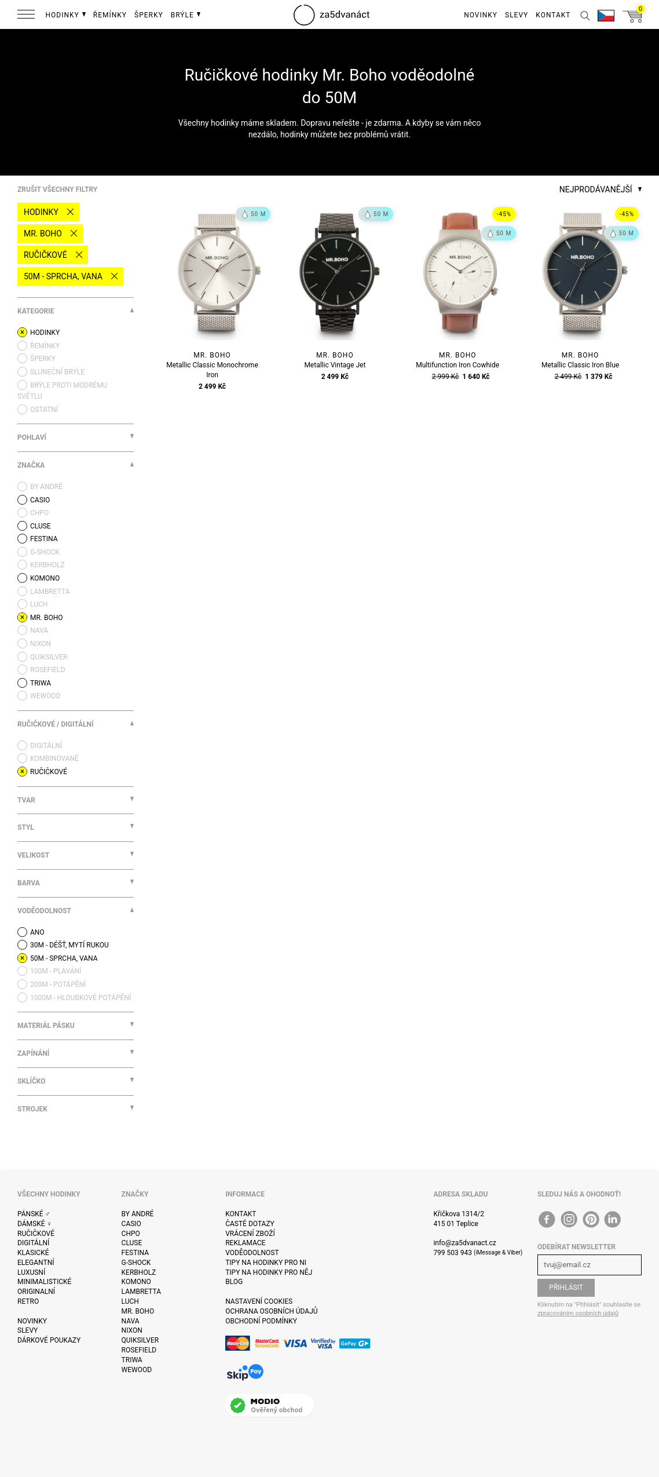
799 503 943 (452, 1253)
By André (138, 1214)
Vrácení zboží (249, 1234)
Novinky (32, 1321)
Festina (135, 1253)
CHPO (131, 1234)
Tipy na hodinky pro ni (265, 1263)
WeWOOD (137, 1370)
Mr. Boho (43, 233)
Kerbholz (139, 1272)
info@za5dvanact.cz (464, 1243)
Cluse (132, 1243)
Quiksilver (140, 1340)
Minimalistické (44, 1282)
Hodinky (41, 212)
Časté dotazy (249, 1224)
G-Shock (136, 1263)
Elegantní (35, 1263)
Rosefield (139, 1350)
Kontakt (240, 1214)
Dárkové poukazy (48, 1340)
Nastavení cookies (258, 1301)
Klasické (33, 1253)
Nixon (132, 1330)
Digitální (33, 1243)
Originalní (36, 1292)
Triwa (132, 1360)
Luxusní (31, 1272)
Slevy (27, 1330)
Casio (131, 1224)
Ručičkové (45, 255)
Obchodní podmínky (261, 1321)
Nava (131, 1321)
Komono (136, 1282)
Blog (234, 1282)
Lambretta (141, 1292)
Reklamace (245, 1243)
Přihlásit (566, 1287)
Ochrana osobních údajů (271, 1311)
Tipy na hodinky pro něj (268, 1272)
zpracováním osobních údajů (577, 1313)
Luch (130, 1301)
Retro (28, 1301)
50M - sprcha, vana (63, 276)
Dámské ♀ (34, 1224)
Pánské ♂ (33, 1214)
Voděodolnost (252, 1253)
